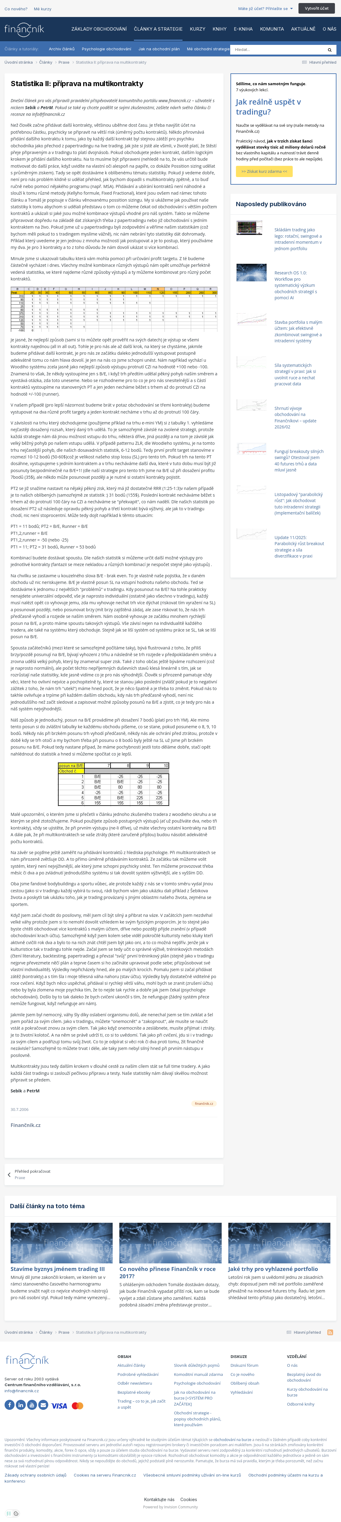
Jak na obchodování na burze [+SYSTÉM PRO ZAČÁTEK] (195, 1398)
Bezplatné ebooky (134, 1392)
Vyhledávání (241, 1392)
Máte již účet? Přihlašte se (265, 8)
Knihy (220, 29)
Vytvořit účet (317, 8)
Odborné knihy (300, 1404)
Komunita (272, 29)
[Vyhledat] (257, 50)
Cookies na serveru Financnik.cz (105, 1475)
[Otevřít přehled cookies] (16, 1513)
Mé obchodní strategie (208, 48)
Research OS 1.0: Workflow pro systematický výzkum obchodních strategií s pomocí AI (296, 285)
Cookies (188, 1499)
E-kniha (243, 29)
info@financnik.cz (22, 1390)
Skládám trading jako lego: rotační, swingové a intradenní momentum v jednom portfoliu (298, 239)
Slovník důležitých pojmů (197, 1365)
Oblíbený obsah (244, 1383)
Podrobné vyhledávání (138, 1374)
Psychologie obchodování (106, 48)
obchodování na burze (232, 1439)
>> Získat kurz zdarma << (264, 171)
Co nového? (16, 8)
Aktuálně (303, 29)
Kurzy (197, 29)
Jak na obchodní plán (159, 48)
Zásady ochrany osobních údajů (35, 1475)
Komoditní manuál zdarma (198, 1374)
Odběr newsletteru (135, 1383)
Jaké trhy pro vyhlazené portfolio (273, 1268)
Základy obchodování (99, 29)
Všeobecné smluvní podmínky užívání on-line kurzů (192, 1475)
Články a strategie (158, 29)
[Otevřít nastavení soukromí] (8, 1513)
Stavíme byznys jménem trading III (58, 1268)
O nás (329, 29)
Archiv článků (62, 48)
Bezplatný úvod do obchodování (304, 1377)
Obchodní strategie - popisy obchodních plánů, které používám (197, 1418)
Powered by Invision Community (170, 1507)
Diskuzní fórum (244, 1365)
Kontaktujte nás (159, 1499)
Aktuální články (131, 1365)
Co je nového (242, 1374)
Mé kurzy (42, 8)
